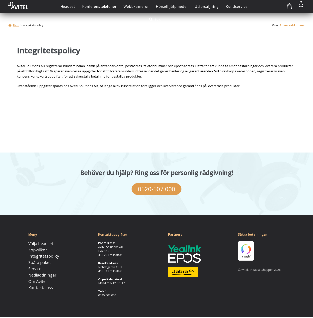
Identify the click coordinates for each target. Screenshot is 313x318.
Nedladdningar (38, 271)
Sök (158, 19)
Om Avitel (34, 277)
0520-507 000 (156, 189)
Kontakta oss (37, 282)
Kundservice (237, 6)
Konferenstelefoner (99, 6)
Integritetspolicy (39, 255)
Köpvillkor (34, 249)
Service (33, 266)
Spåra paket (36, 260)
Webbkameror (136, 6)
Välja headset (37, 244)
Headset (67, 6)
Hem (16, 25)
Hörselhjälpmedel (172, 6)
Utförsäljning (207, 6)
